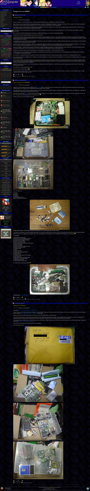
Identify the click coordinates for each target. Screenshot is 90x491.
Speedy (7, 52)
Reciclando (8, 50)
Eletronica (26, 295)
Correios (2, 39)
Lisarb (2, 45)
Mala (4, 45)
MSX (3, 47)
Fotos (2, 7)
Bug (11, 35)
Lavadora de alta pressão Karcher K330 (6, 171)
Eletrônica (18, 299)
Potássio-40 (2, 20)
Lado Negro (6, 44)
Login (10, 7)
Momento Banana (8, 46)
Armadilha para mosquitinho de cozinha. (6, 180)
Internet (23, 299)
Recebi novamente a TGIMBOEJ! (21, 82)
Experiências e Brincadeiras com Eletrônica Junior (6, 193)
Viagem (6, 55)
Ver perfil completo (6, 211)
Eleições (1, 40)
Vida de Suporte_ (3, 12)
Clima (2, 38)
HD (8, 42)
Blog (8, 35)
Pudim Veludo (6, 168)
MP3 (1, 47)
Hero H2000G (6, 154)
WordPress (45, 487)
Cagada (25, 76)
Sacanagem (6, 51)
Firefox (2, 42)
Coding (4, 38)
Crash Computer (50, 489)
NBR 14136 (9, 47)
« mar (5, 79)
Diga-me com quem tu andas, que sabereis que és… (6, 162)
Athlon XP (1, 35)
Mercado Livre (8, 45)
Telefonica (5, 53)
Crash (15, 76)
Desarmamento (8, 39)
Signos (9, 51)
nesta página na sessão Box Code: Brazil (25, 321)
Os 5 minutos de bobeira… (6, 148)
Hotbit (1, 21)
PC (21, 76)
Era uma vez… (6, 151)
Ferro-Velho (7, 41)
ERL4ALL (2, 26)
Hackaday (2, 19)
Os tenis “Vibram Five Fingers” (6, 165)
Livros (4, 7)
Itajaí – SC (26, 93)
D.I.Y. (17, 76)
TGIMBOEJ (33, 76)
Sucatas (29, 76)
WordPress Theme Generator (56, 487)
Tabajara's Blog (3, 15)
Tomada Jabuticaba (4, 54)
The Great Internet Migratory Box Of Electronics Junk (28, 310)
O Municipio (2, 25)
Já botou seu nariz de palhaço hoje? (6, 186)
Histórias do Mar (3, 14)
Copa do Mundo (8, 38)
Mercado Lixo (3, 46)
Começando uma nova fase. (6, 189)
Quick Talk (2, 17)
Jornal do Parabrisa (4, 24)
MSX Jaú (5, 47)
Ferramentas (3, 41)
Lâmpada (10, 44)
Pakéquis (2, 16)
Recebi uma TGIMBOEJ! (19, 305)
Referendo (3, 51)
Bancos (5, 35)
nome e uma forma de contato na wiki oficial (29, 313)
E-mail (7, 7)
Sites (2, 52)
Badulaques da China (4, 11)
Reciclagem (31, 299)
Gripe (27, 76)
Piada (10, 49)
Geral (19, 76)
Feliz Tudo (10, 40)
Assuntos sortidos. (17, 17)
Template (9, 53)
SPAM (4, 52)
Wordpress (8, 57)
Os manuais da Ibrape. (6, 183)
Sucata (22, 295)
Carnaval (6, 37)
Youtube (5, 58)
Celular (9, 37)
